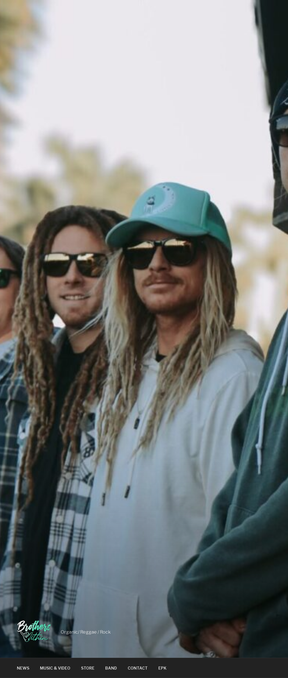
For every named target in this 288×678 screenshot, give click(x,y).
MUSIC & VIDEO (55, 668)
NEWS (23, 668)
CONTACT (138, 668)
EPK (162, 668)
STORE (87, 668)
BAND (111, 668)
